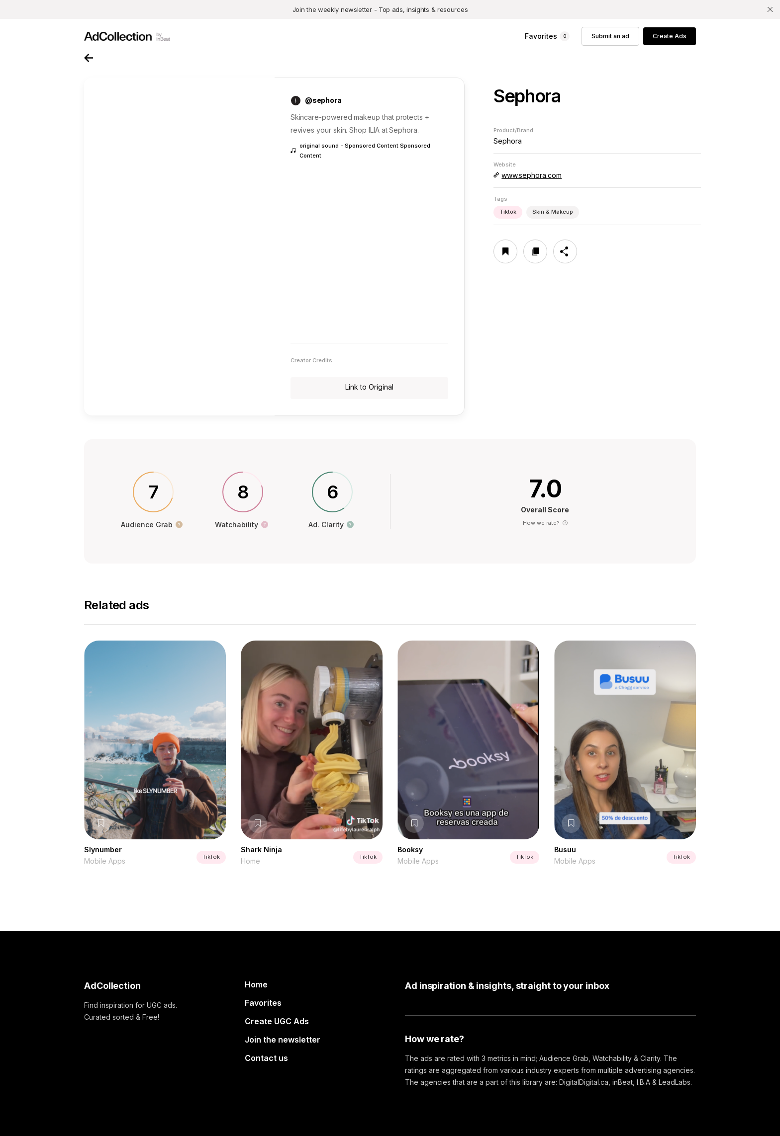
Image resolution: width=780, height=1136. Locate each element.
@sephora (323, 100)
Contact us (266, 1058)
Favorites (263, 1003)
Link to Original (369, 387)
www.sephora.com (531, 175)
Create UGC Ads (277, 1021)
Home (256, 984)
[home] (127, 36)
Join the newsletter (282, 1040)
